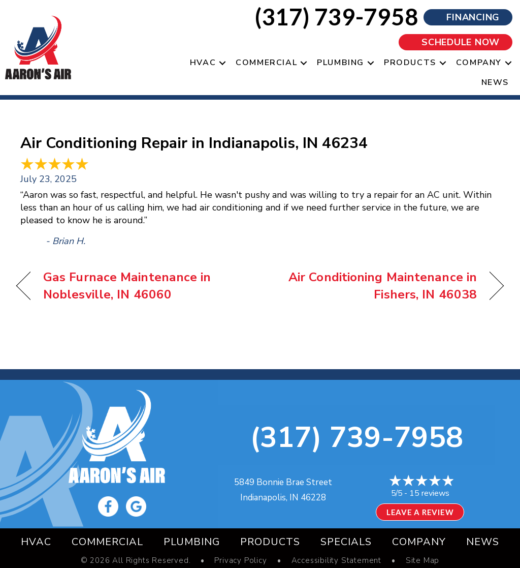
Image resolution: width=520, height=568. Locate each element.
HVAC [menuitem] (203, 62)
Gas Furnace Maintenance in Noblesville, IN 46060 (127, 285)
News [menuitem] (495, 82)
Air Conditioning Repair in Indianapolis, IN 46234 (194, 143)
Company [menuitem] (479, 62)
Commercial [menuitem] (266, 62)
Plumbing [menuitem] (340, 62)
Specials (346, 542)
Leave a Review (420, 512)
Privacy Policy (240, 560)
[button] (222, 63)
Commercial (107, 542)
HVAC (36, 542)
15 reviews (429, 493)
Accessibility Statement (336, 560)
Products (270, 542)
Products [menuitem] (410, 62)
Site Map (422, 560)
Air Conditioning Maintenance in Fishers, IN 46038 (375, 285)
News (482, 542)
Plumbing (192, 542)
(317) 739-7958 (356, 437)
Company (419, 542)
